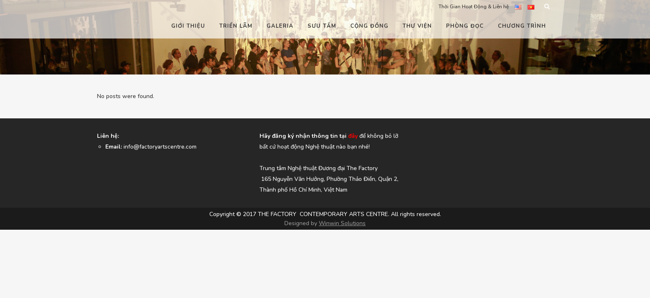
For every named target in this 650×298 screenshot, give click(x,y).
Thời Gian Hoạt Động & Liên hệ (474, 6)
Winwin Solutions (342, 265)
